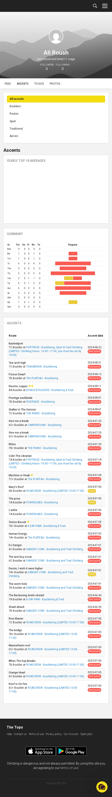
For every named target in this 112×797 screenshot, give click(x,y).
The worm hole (18, 583)
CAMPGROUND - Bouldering (44, 425)
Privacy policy (54, 734)
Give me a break (19, 421)
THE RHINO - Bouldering (40, 413)
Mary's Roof (16, 487)
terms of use (69, 768)
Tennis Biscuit (18, 522)
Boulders (15, 106)
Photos (55, 83)
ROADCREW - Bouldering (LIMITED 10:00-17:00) (55, 490)
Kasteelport (16, 343)
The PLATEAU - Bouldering (42, 378)
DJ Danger (15, 545)
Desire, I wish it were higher (26, 568)
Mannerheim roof (20, 645)
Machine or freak (19, 475)
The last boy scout (20, 556)
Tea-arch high (18, 362)
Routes (14, 113)
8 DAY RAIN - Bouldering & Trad (47, 526)
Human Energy (18, 533)
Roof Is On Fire (18, 684)
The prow (15, 498)
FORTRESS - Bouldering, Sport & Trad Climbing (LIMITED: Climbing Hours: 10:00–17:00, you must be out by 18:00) (45, 351)
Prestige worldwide (21, 398)
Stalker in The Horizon (23, 409)
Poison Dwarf (17, 374)
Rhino (13, 444)
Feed (8, 83)
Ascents (22, 83)
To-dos (39, 83)
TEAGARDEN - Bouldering (41, 366)
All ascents (17, 98)
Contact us (20, 734)
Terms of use (36, 734)
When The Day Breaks (22, 660)
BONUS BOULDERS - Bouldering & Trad (49, 390)
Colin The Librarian (20, 455)
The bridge (16, 630)
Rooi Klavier (16, 618)
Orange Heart (17, 672)
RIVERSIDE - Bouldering (40, 401)
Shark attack (17, 607)
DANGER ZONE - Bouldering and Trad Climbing (54, 549)
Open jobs (86, 734)
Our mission (70, 734)
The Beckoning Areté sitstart (27, 595)
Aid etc (14, 136)
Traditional (16, 128)
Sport (13, 121)
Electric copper (18, 386)
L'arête (13, 510)
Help (9, 734)
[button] (102, 787)
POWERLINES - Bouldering (42, 502)
